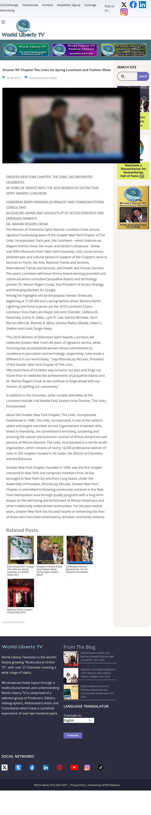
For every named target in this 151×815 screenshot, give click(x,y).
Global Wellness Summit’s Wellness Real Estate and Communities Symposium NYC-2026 (88, 679)
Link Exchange (9, 5)
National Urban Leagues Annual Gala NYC (19, 611)
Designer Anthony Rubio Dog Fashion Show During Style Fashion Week (49, 570)
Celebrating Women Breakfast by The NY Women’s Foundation (77, 569)
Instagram (124, 12)
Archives (47, 5)
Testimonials (30, 5)
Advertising (7, 10)
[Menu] (4, 22)
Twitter (124, 4)
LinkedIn (142, 4)
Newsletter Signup (68, 5)
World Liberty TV (43, 770)
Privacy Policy (78, 770)
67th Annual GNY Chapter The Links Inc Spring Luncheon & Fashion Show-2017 (20, 570)
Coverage (90, 5)
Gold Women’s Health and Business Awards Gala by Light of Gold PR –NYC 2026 (89, 654)
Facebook (133, 4)
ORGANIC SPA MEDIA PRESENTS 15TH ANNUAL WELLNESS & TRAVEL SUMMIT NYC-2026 (89, 666)
